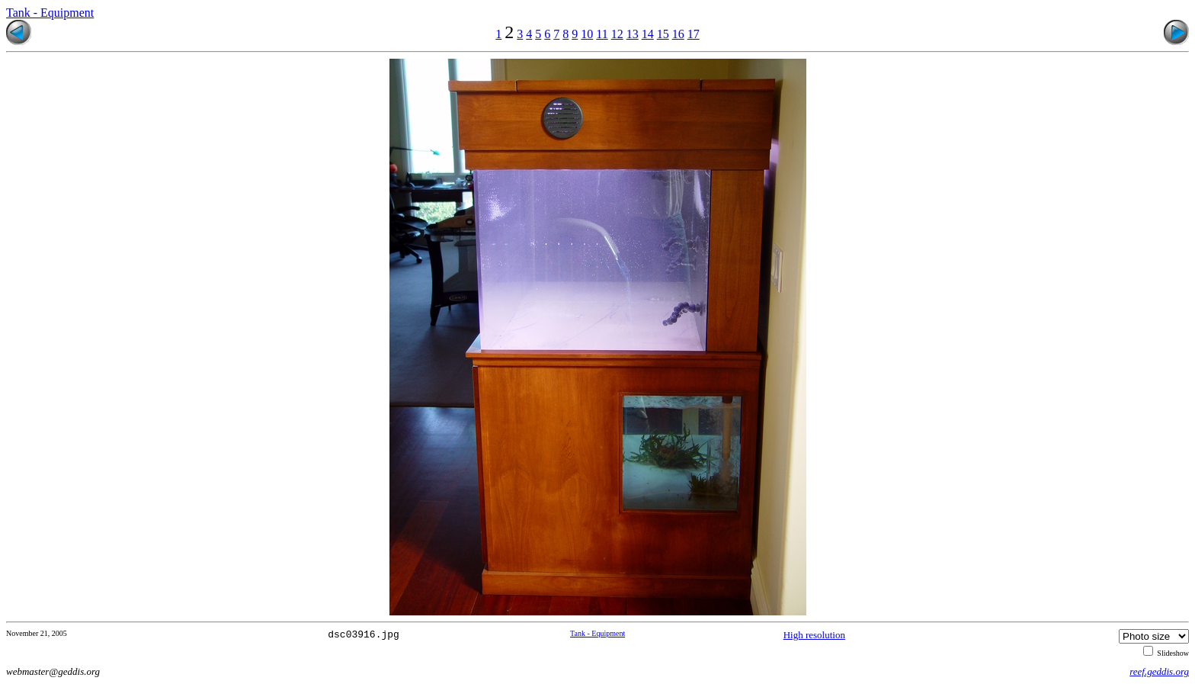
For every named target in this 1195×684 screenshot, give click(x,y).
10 (587, 33)
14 (648, 33)
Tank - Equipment (50, 12)
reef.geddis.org (1159, 671)
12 (617, 33)
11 (601, 33)
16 (678, 33)
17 (693, 33)
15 (663, 33)
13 (632, 33)
